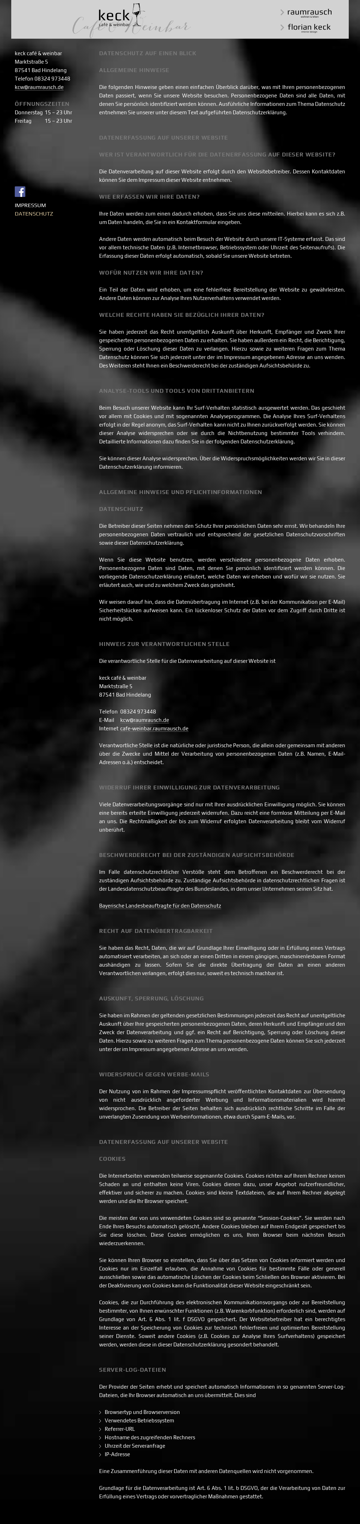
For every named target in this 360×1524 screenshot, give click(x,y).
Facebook (20, 191)
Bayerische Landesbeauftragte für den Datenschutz (160, 906)
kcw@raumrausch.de (39, 87)
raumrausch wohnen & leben (306, 13)
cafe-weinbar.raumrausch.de (154, 728)
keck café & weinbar (131, 20)
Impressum (30, 205)
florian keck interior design (306, 28)
